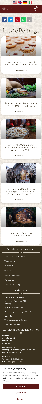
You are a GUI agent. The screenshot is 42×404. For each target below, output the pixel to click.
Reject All (21, 399)
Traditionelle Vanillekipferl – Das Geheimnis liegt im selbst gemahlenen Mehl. (21, 147)
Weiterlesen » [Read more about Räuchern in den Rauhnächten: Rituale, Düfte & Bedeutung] (21, 112)
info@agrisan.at (15, 362)
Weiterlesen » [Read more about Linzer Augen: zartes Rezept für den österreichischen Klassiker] (21, 70)
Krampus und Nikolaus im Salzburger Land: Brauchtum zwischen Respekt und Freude (21, 192)
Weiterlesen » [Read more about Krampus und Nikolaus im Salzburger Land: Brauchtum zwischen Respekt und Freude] (21, 200)
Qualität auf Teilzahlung (14, 308)
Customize (21, 393)
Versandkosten (10, 261)
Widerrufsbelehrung (12, 275)
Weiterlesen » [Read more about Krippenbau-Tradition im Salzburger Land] (21, 241)
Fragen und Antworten (14, 297)
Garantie (7, 270)
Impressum (8, 266)
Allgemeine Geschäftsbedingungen (18, 256)
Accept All (21, 386)
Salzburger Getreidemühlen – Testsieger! (16, 302)
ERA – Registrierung (12, 285)
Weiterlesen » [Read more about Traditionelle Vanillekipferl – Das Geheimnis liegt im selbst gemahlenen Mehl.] (21, 156)
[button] (4, 19)
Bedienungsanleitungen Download (19, 312)
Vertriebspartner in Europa (15, 320)
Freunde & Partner (12, 324)
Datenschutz (9, 280)
